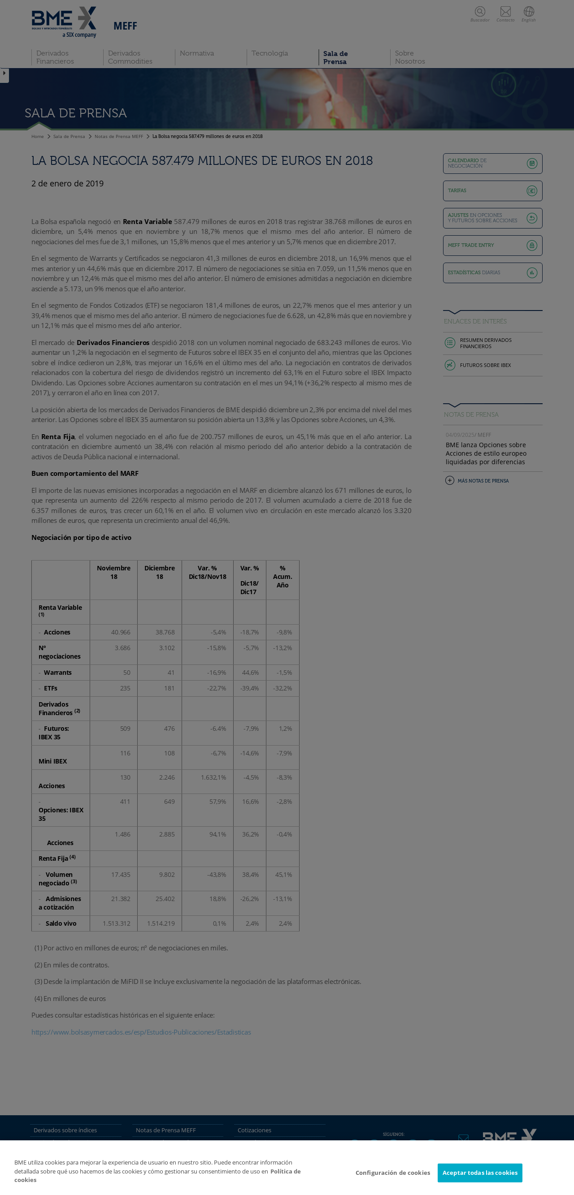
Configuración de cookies (393, 1173)
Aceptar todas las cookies (480, 1173)
